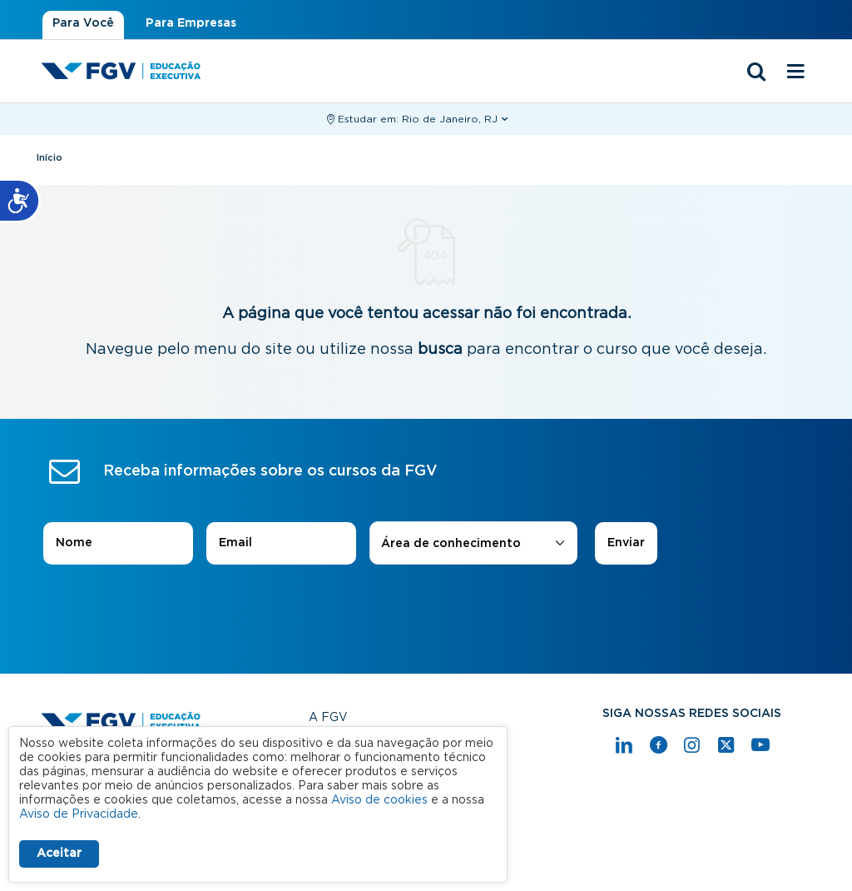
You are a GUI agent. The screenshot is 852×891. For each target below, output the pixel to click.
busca (440, 349)
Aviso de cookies (379, 800)
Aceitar (59, 853)
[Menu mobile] (795, 72)
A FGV (328, 718)
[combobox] (473, 544)
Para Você (83, 23)
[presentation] (426, 611)
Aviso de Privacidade (78, 814)
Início (49, 157)
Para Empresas (191, 23)
